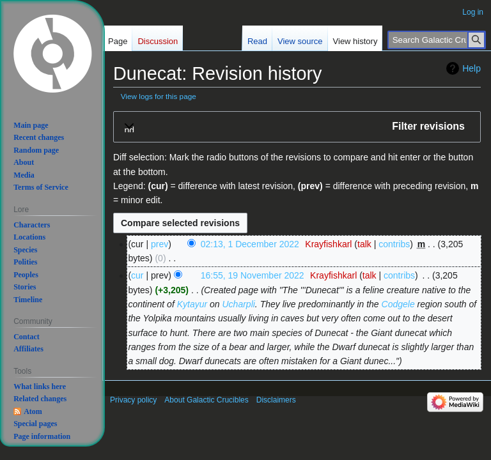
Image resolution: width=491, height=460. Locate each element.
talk (364, 244)
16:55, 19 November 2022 (252, 275)
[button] (297, 126)
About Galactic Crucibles (206, 399)
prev (159, 244)
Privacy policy (133, 399)
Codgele (398, 304)
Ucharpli (238, 304)
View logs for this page (158, 96)
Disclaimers (276, 399)
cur (137, 275)
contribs (394, 244)
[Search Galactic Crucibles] (436, 40)
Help (471, 68)
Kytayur (192, 304)
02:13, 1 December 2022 (250, 244)
